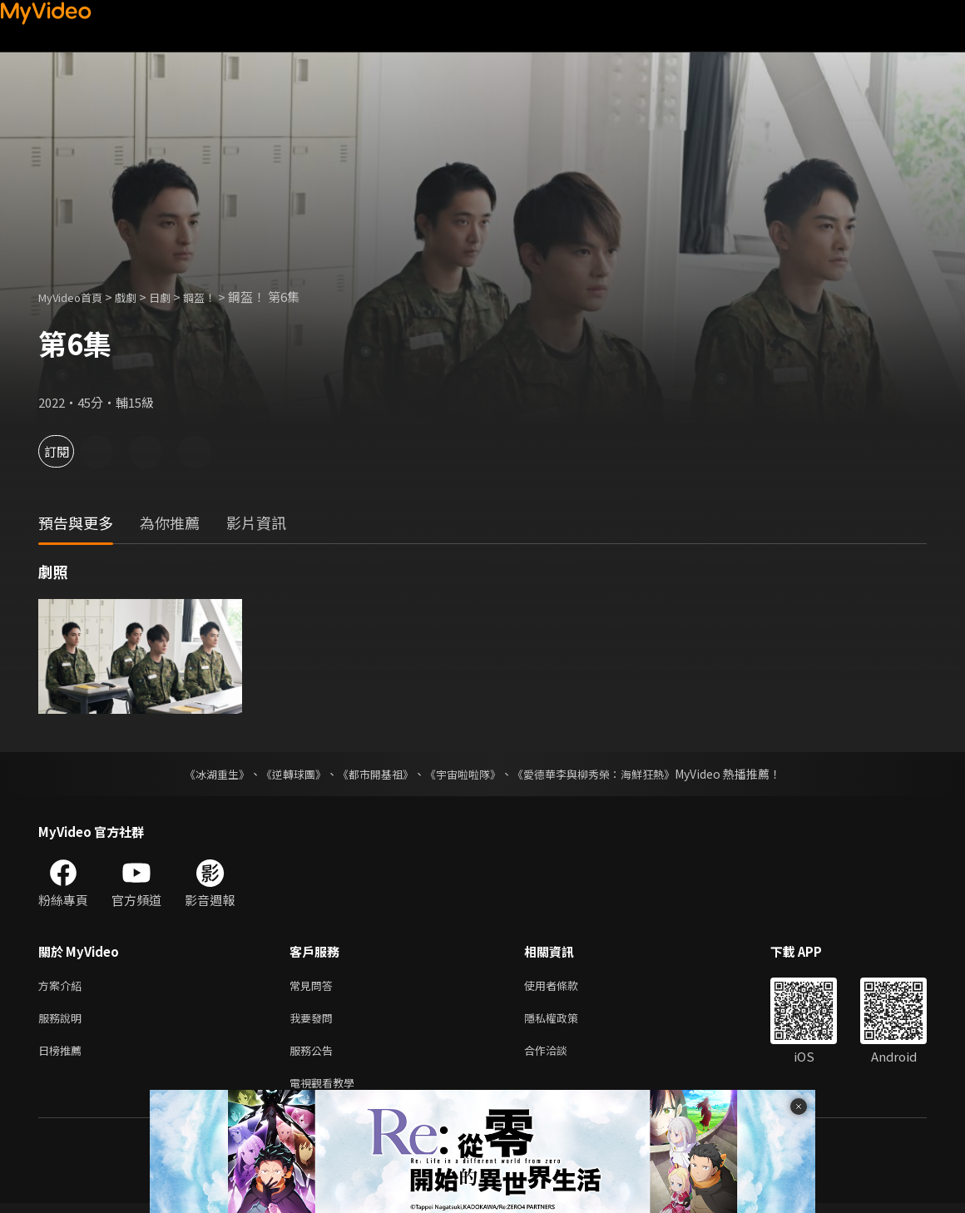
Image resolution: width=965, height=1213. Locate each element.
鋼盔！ (220, 296)
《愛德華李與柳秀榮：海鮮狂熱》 (604, 773)
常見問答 (314, 986)
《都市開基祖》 (371, 773)
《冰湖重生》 (202, 773)
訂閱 (71, 451)
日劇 (176, 296)
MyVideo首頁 (76, 296)
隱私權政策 (565, 1021)
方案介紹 (63, 986)
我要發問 (314, 1021)
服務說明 (63, 1021)
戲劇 (138, 296)
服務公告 (314, 1056)
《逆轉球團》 (284, 773)
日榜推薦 (63, 1056)
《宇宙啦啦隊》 (464, 773)
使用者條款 (565, 986)
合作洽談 (559, 1056)
